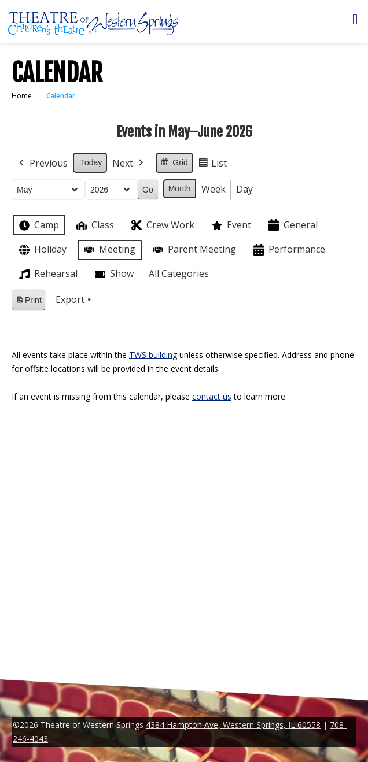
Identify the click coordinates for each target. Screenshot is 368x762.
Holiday (42, 250)
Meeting (108, 249)
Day (244, 189)
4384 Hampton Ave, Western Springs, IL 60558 (233, 724)
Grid (173, 164)
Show (113, 274)
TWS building (153, 354)
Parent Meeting (193, 249)
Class (94, 225)
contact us (211, 396)
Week (213, 189)
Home (22, 96)
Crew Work (161, 225)
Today (91, 162)
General (292, 225)
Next (129, 164)
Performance (288, 250)
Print (28, 302)
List (212, 165)
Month (179, 188)
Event (230, 225)
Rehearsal (47, 274)
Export (75, 300)
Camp (38, 225)
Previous (42, 164)
